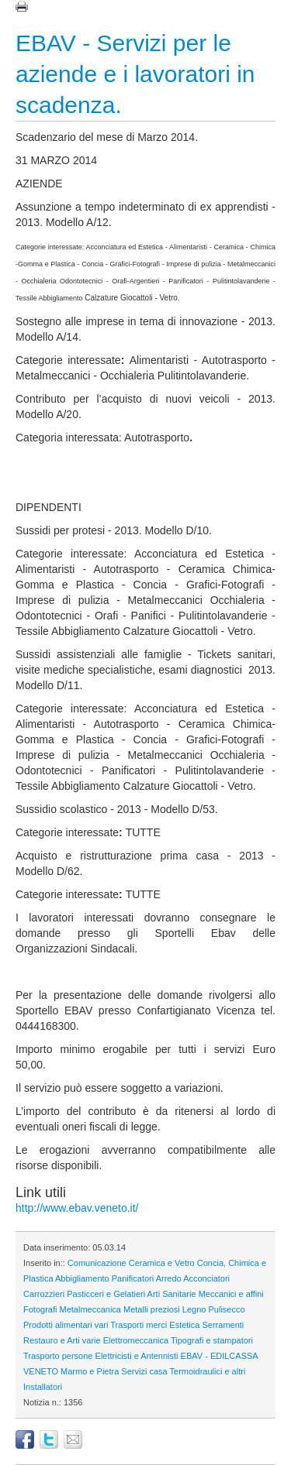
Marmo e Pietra (90, 1371)
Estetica (184, 1324)
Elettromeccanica (135, 1340)
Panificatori (133, 1278)
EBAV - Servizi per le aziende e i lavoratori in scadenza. (135, 74)
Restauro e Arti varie (62, 1340)
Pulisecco (227, 1309)
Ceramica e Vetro (162, 1263)
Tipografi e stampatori (212, 1340)
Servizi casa (144, 1371)
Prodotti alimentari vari (65, 1324)
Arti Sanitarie (171, 1294)
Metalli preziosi (151, 1309)
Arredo (169, 1278)
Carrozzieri (43, 1294)
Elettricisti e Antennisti (136, 1355)
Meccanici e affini (231, 1294)
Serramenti (223, 1324)
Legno (194, 1309)
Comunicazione (97, 1263)
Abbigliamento (82, 1278)
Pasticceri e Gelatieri (106, 1294)
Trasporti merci (138, 1324)
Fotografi (40, 1309)
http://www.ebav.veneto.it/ (77, 1208)
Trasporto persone (57, 1355)
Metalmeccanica (89, 1309)
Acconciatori (206, 1278)
